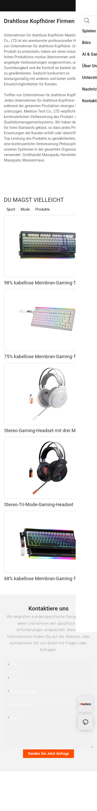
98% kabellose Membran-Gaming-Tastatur (47, 282)
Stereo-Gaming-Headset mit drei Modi (43, 430)
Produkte (42, 209)
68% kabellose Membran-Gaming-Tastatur (47, 578)
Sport (10, 209)
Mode (25, 209)
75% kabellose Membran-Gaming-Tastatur (47, 356)
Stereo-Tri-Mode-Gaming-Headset (38, 504)
